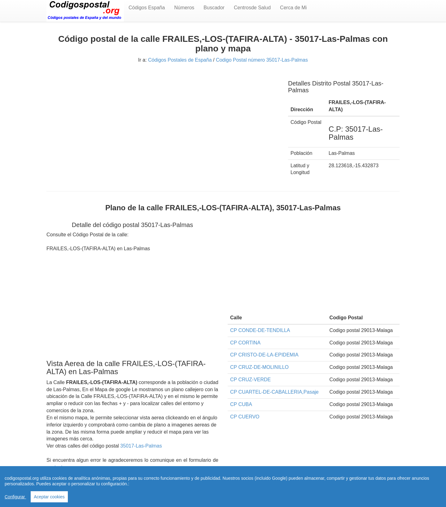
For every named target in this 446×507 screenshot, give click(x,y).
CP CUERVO (245, 416)
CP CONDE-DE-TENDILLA (260, 330)
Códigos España (147, 7)
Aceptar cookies (49, 496)
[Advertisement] (162, 117)
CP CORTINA (245, 342)
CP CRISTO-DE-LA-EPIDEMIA (264, 354)
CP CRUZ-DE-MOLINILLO (259, 367)
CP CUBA (241, 404)
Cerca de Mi (293, 7)
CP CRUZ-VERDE (250, 379)
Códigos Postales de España (180, 60)
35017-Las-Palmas (141, 445)
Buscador (214, 7)
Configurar (15, 496)
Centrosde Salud (252, 7)
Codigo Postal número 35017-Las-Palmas (262, 60)
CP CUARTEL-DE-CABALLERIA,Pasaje (274, 392)
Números (184, 7)
